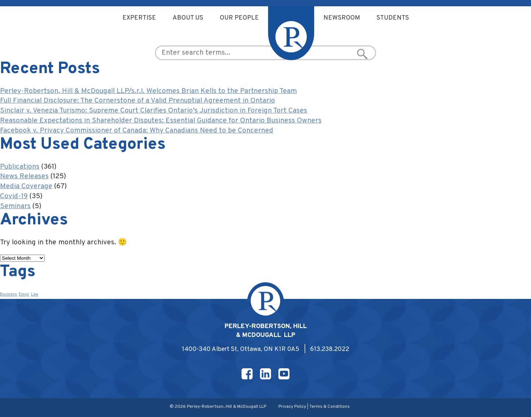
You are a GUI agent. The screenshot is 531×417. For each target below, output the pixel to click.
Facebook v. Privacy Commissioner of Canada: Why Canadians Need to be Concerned (136, 130)
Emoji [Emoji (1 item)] (24, 294)
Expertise (139, 18)
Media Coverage (26, 186)
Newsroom (341, 18)
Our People (239, 18)
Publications (19, 166)
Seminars (15, 206)
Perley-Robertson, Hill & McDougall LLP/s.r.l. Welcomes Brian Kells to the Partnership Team (148, 91)
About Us (188, 18)
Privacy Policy (292, 407)
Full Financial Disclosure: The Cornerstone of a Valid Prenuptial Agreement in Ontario (137, 100)
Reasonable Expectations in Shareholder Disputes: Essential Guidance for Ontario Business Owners (161, 120)
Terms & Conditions (329, 407)
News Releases (24, 176)
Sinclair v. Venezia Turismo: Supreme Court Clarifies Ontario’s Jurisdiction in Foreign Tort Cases (153, 110)
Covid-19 (14, 196)
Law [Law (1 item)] (34, 294)
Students (392, 18)
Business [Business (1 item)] (8, 294)
